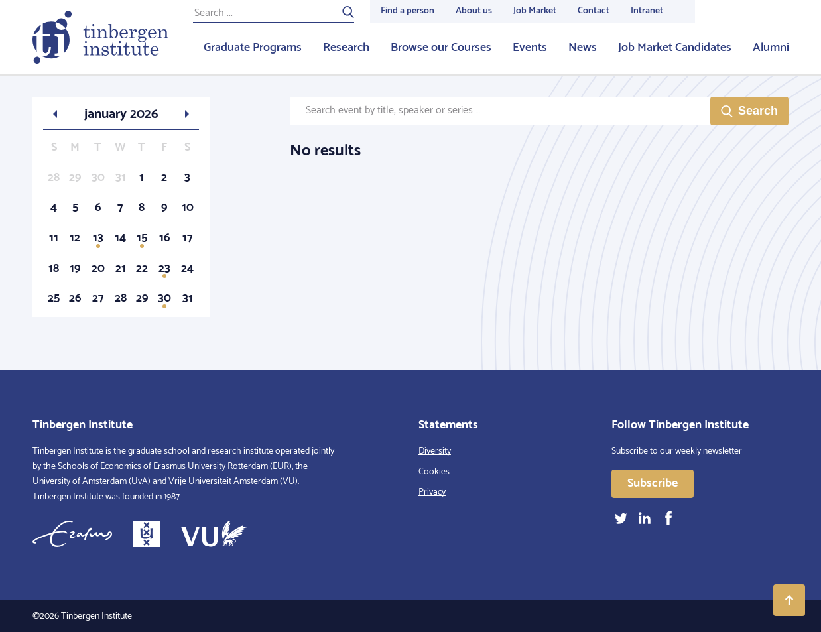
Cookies (434, 471)
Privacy (432, 492)
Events (530, 48)
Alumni (771, 48)
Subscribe (652, 483)
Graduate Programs (253, 48)
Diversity (434, 451)
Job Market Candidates (674, 48)
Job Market (534, 11)
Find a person (407, 11)
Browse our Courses (441, 48)
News (582, 48)
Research (346, 48)
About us (474, 11)
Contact (593, 11)
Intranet (647, 11)
